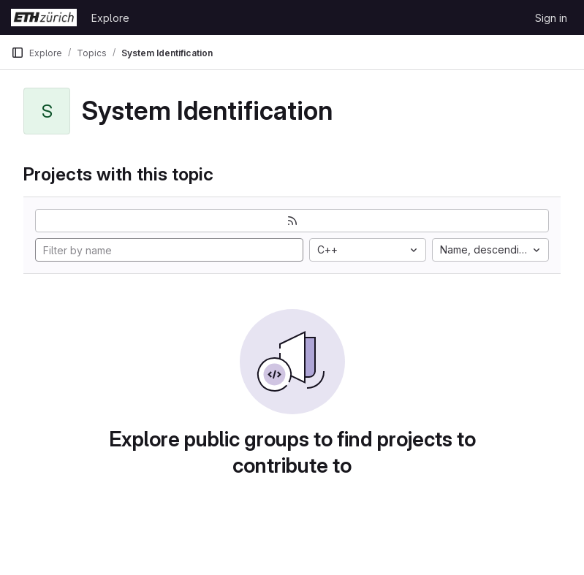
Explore (110, 18)
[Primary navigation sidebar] (17, 52)
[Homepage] (44, 17)
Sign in (551, 18)
